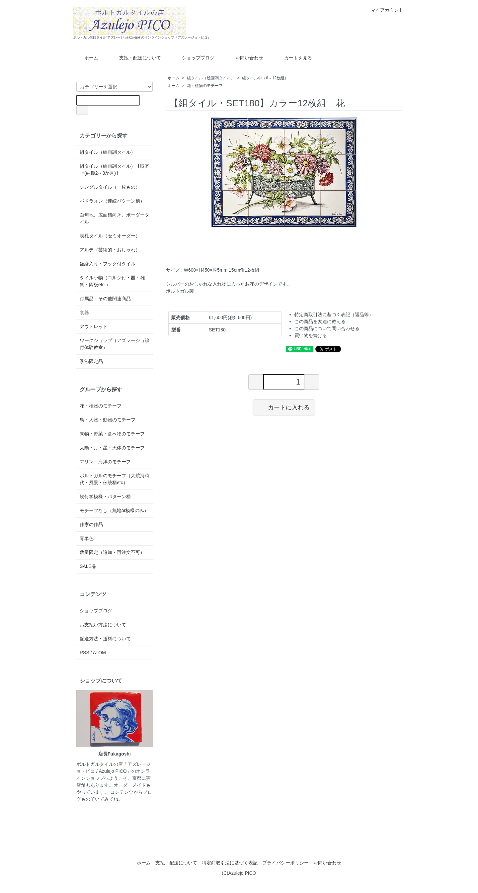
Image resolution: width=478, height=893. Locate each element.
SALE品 (88, 566)
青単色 (87, 538)
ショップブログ (193, 57)
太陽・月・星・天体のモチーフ (112, 447)
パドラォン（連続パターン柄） (112, 201)
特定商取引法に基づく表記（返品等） (333, 314)
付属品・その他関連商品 (105, 298)
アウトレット (94, 326)
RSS (84, 652)
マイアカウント (383, 10)
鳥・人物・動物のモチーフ (107, 419)
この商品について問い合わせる (326, 328)
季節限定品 (91, 361)
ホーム (86, 57)
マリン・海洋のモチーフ (105, 461)
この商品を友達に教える (320, 321)
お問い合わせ (244, 57)
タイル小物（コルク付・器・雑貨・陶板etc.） (112, 281)
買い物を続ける (310, 335)
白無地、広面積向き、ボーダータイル (114, 218)
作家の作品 (91, 524)
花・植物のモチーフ (205, 85)
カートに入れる (284, 407)
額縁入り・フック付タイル (107, 263)
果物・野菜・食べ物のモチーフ (112, 433)
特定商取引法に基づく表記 (230, 862)
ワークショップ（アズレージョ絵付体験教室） (114, 344)
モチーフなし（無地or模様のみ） (114, 510)
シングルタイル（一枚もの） (110, 187)
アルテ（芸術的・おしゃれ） (110, 249)
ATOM (99, 652)
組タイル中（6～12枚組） (265, 78)
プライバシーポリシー (285, 862)
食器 (84, 312)
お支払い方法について (103, 624)
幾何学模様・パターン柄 (105, 496)
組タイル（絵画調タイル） (211, 78)
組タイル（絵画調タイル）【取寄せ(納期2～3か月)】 (114, 169)
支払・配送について (135, 57)
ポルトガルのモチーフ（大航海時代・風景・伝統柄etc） (114, 479)
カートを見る (293, 57)
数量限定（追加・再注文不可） (112, 552)
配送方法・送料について (105, 638)
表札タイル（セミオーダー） (110, 235)
